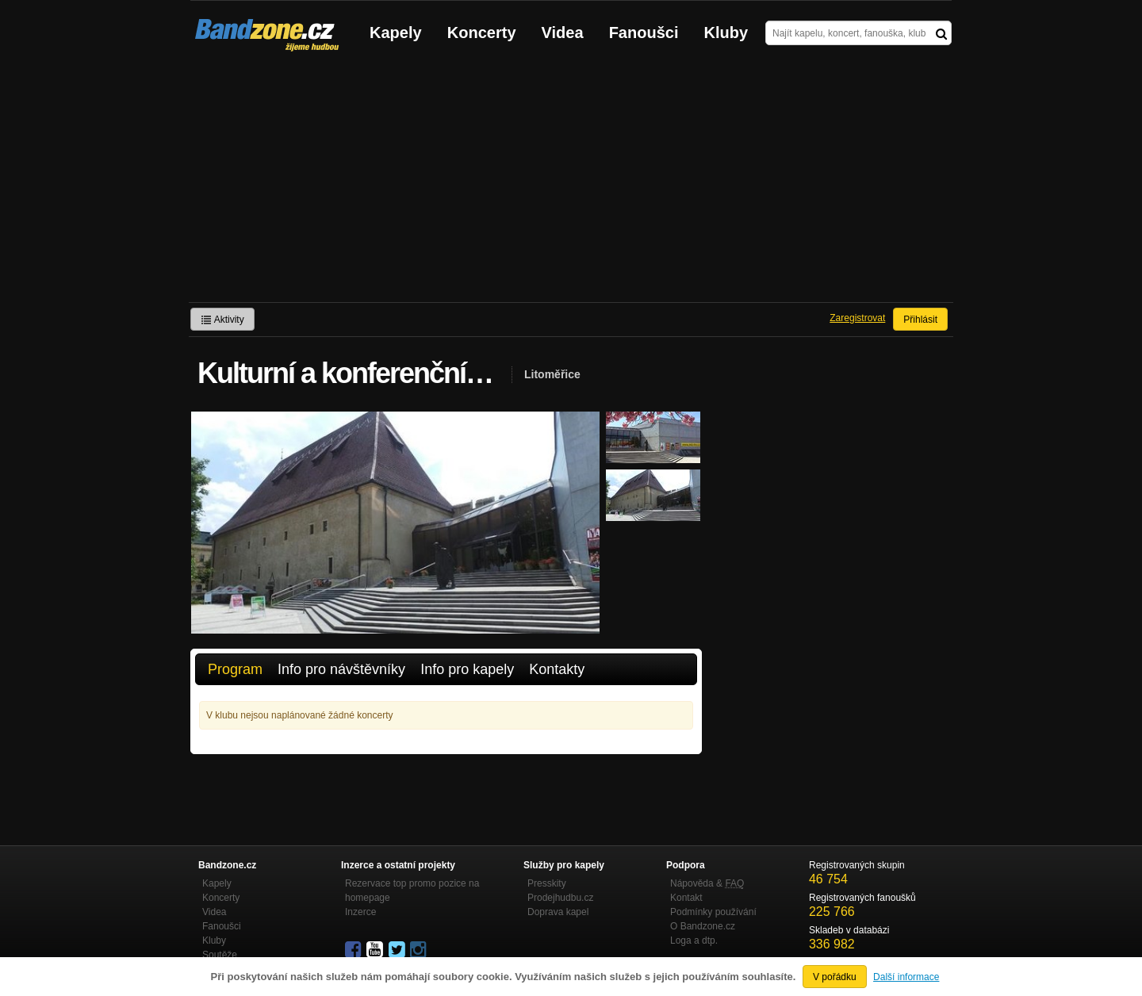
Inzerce (360, 911)
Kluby (726, 32)
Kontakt (686, 897)
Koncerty (481, 32)
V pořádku (834, 977)
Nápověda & (707, 883)
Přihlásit (920, 319)
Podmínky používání (713, 911)
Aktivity (222, 319)
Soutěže (219, 954)
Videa (563, 32)
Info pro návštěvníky (341, 669)
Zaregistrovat (857, 318)
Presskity (546, 883)
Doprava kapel (557, 911)
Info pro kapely (467, 669)
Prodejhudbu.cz (560, 897)
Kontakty (556, 669)
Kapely (396, 32)
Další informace (906, 977)
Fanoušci (644, 32)
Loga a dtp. (694, 940)
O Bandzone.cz (702, 926)
